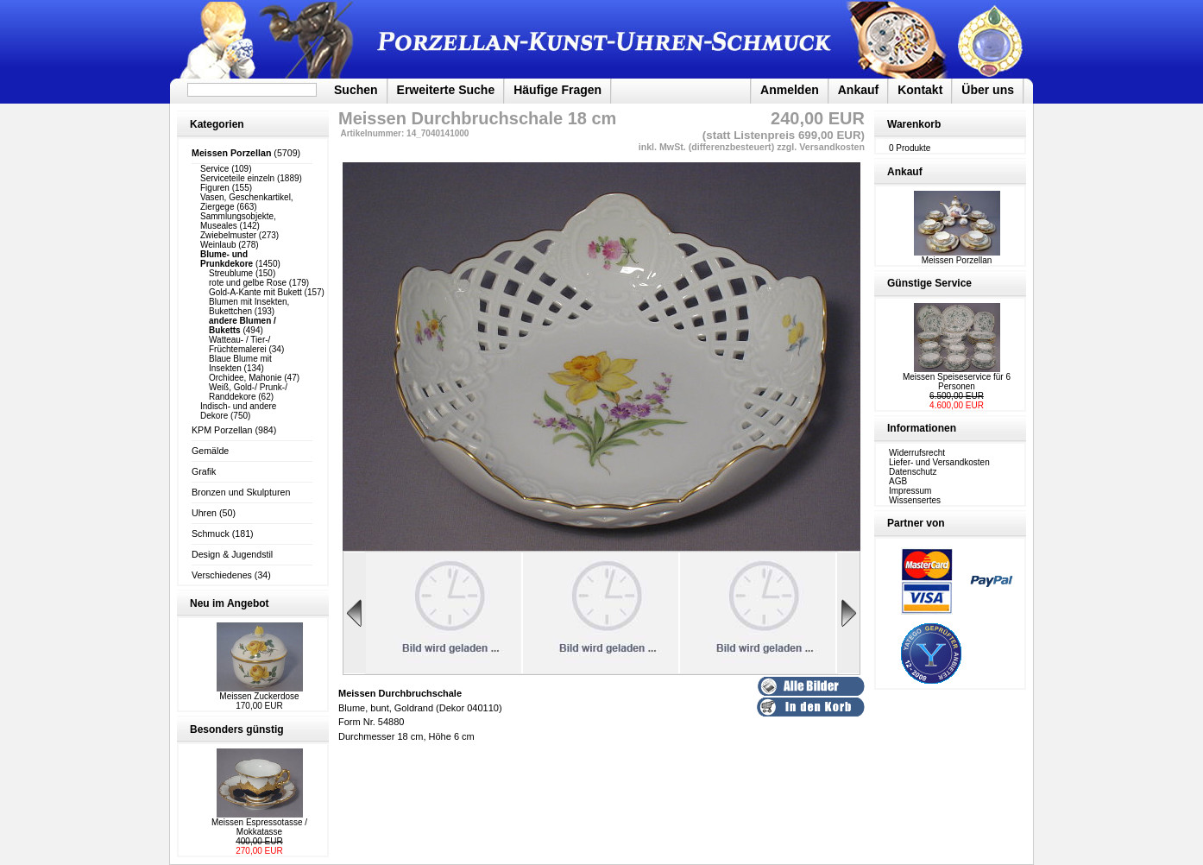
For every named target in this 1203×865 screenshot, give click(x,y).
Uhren (204, 513)
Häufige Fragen (557, 90)
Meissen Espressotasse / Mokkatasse (259, 827)
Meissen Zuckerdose (259, 696)
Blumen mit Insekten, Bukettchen (249, 306)
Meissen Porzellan (957, 256)
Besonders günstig (237, 729)
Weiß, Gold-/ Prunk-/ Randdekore (248, 391)
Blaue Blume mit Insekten (240, 363)
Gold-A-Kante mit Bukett (255, 292)
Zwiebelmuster (228, 235)
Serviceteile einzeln (237, 178)
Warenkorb (914, 124)
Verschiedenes (222, 575)
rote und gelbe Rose (248, 282)
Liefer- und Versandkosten (939, 462)
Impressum (910, 491)
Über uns (987, 90)
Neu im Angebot (229, 603)
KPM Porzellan (222, 430)
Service (214, 169)
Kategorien (217, 124)
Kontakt (920, 90)
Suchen (356, 90)
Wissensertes (915, 500)
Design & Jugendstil (232, 554)
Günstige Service (929, 283)
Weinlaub (218, 244)
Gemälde (210, 450)
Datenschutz (913, 472)
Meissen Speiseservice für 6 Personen (957, 381)
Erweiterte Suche (446, 90)
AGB (898, 481)
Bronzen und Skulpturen (241, 492)
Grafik (204, 471)
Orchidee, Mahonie (245, 377)
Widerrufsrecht (917, 453)
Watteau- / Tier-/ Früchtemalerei (239, 344)
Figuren (215, 188)
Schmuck (211, 533)
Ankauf (858, 90)
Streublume (231, 273)
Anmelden (789, 90)
